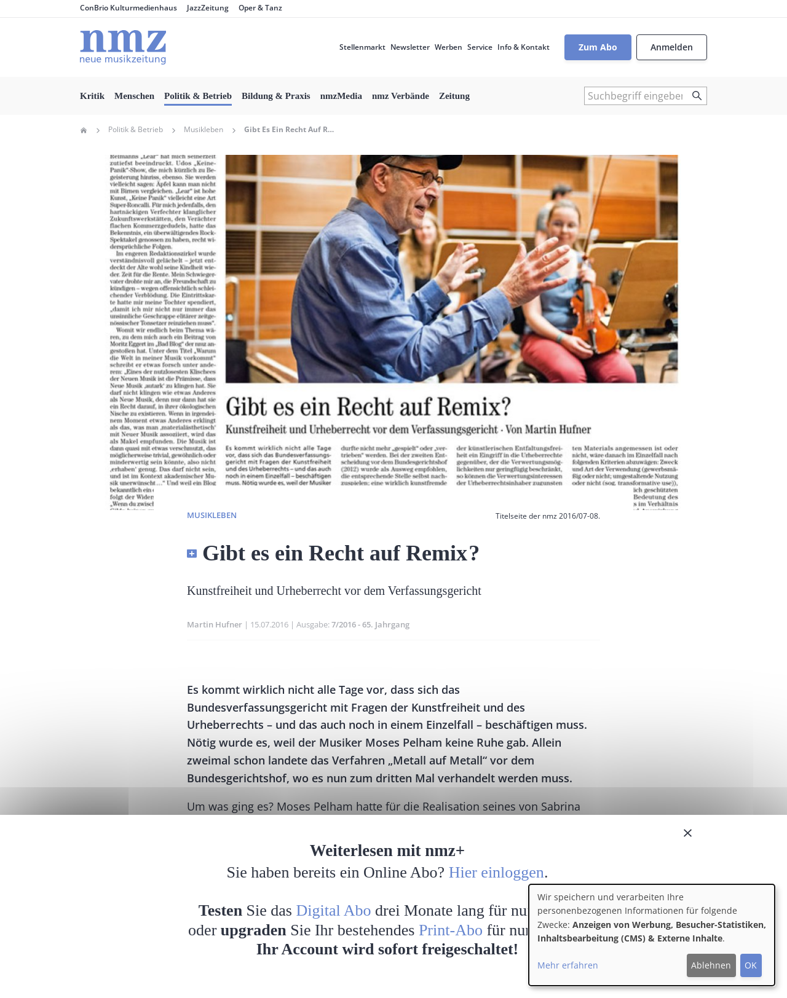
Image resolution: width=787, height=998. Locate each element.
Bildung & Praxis (276, 96)
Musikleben (203, 130)
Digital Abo (333, 910)
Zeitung (454, 96)
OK (751, 965)
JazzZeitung (208, 7)
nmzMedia (341, 96)
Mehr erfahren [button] (567, 965)
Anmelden (672, 47)
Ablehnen (711, 965)
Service (479, 47)
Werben (448, 47)
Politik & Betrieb (198, 96)
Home (83, 130)
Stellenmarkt (362, 47)
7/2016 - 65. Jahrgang (370, 624)
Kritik (92, 96)
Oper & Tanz (260, 7)
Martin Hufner (214, 624)
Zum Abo (598, 47)
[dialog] (652, 935)
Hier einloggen (496, 872)
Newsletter (410, 47)
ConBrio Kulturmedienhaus (128, 7)
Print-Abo (451, 930)
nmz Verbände (400, 96)
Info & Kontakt (523, 47)
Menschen (134, 96)
